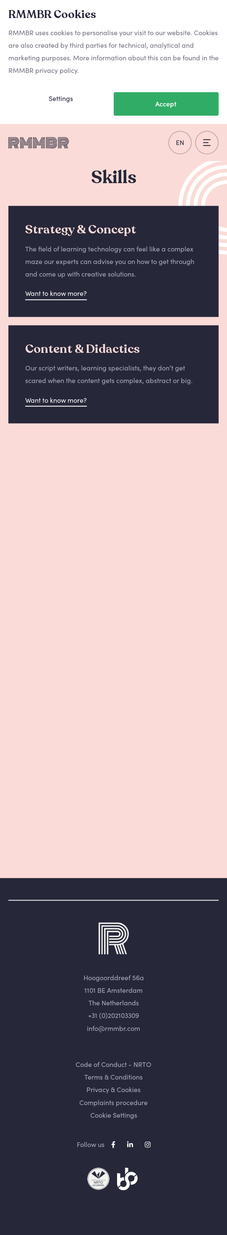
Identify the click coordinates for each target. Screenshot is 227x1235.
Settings (61, 98)
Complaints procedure (113, 1102)
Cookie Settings (113, 1115)
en (180, 142)
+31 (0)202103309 (113, 1016)
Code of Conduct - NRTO (113, 1064)
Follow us (90, 1144)
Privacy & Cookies (113, 1090)
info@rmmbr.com (113, 1028)
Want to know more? (56, 294)
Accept (166, 104)
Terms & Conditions (113, 1077)
